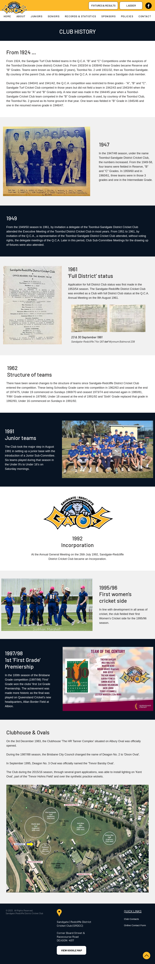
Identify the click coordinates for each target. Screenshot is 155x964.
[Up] (146, 955)
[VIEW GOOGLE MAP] (71, 950)
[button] (21, 16)
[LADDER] (131, 5)
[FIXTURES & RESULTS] (103, 5)
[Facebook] (148, 6)
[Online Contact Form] (139, 925)
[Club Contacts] (139, 919)
